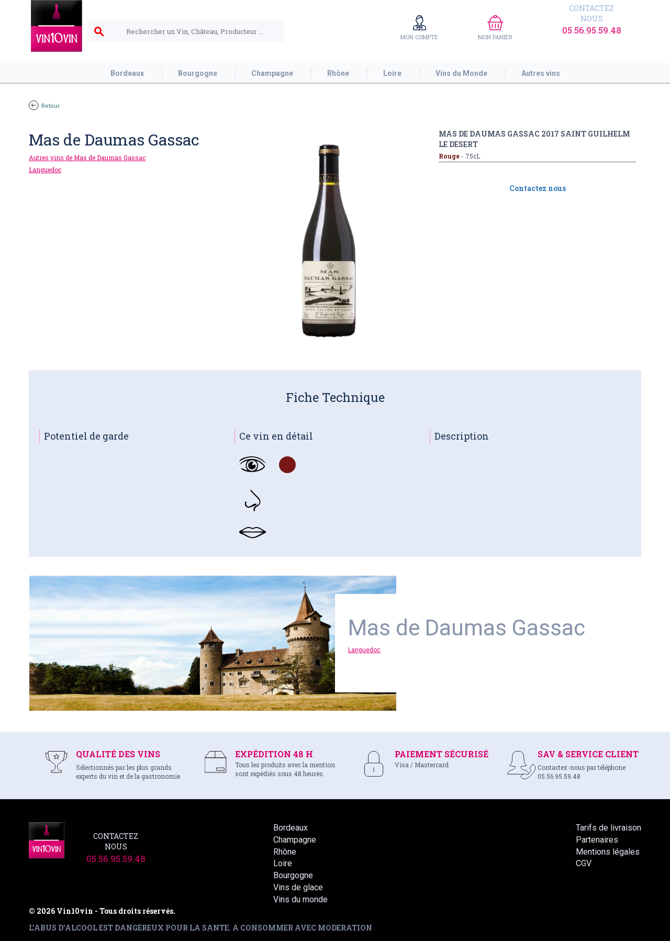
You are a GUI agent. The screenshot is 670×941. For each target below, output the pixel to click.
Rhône (284, 852)
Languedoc (45, 169)
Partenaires (597, 840)
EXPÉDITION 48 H (274, 753)
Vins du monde (300, 899)
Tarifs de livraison (608, 828)
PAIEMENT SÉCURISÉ (441, 753)
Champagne (294, 840)
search (99, 32)
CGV (583, 863)
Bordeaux (290, 828)
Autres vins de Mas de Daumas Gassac (87, 157)
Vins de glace (298, 887)
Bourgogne (293, 875)
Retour (44, 106)
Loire (282, 863)
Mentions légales (608, 852)
